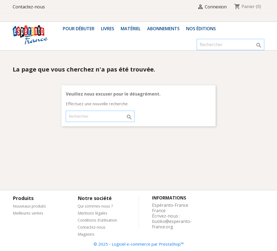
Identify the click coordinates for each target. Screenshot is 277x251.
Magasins (86, 234)
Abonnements (163, 29)
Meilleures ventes (28, 213)
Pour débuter (78, 29)
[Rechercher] (230, 44)
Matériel (131, 29)
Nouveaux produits (29, 206)
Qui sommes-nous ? (95, 206)
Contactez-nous (29, 7)
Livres (107, 29)
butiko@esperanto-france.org (172, 224)
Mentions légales (92, 213)
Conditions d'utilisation (97, 220)
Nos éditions (201, 29)
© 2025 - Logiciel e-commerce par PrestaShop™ (139, 244)
